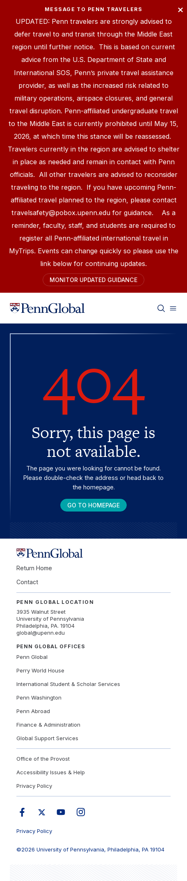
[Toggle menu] (173, 308)
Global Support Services (47, 738)
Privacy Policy (34, 785)
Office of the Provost (43, 758)
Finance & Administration (48, 724)
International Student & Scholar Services (68, 684)
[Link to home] (47, 308)
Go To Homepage (93, 505)
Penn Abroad (33, 711)
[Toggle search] (161, 308)
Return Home (34, 567)
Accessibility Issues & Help (50, 772)
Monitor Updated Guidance (93, 279)
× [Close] (180, 9)
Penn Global (32, 657)
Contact (27, 581)
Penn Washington (39, 697)
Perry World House (40, 670)
